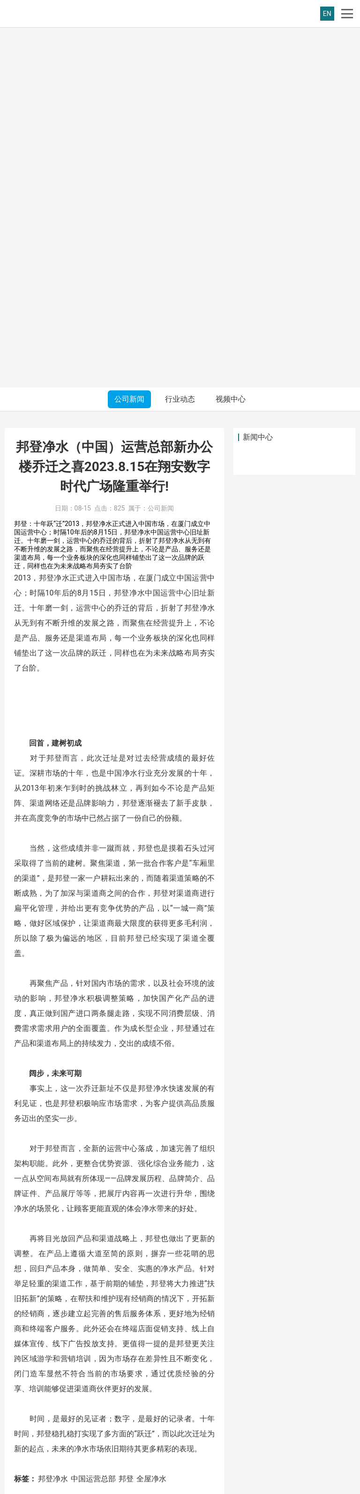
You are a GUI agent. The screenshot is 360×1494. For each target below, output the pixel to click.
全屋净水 (151, 1118)
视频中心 (231, 38)
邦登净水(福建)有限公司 (58, 1484)
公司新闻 (129, 38)
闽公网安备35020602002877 (232, 1484)
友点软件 (323, 1484)
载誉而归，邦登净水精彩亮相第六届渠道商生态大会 (129, 1170)
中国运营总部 (93, 1118)
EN (327, 13)
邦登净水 (53, 1118)
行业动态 (180, 38)
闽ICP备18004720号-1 (155, 1484)
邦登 (126, 1118)
